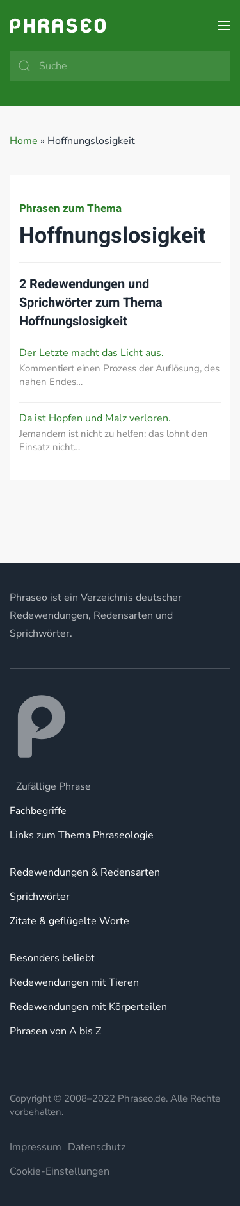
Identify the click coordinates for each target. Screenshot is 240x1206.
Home (24, 141)
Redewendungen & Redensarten (85, 872)
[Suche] (120, 66)
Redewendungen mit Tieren (74, 982)
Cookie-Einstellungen (59, 1171)
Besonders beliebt (52, 958)
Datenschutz (96, 1147)
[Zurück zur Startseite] (58, 25)
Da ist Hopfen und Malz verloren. (95, 418)
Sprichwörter (40, 897)
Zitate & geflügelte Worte (69, 921)
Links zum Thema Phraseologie (82, 835)
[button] (224, 25)
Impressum (35, 1147)
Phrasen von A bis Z (55, 1031)
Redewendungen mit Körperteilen (88, 1007)
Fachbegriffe (38, 811)
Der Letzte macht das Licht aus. (91, 353)
